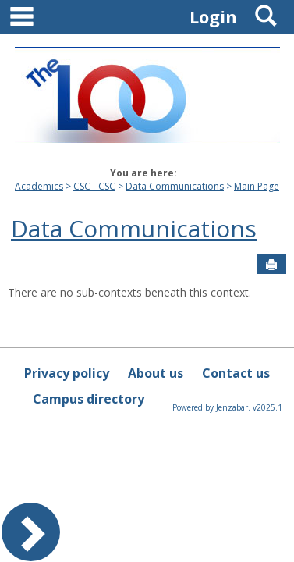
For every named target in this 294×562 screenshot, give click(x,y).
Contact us (236, 373)
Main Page (256, 186)
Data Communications (175, 186)
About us (155, 373)
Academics (39, 186)
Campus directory (88, 398)
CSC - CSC (94, 186)
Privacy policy (66, 373)
